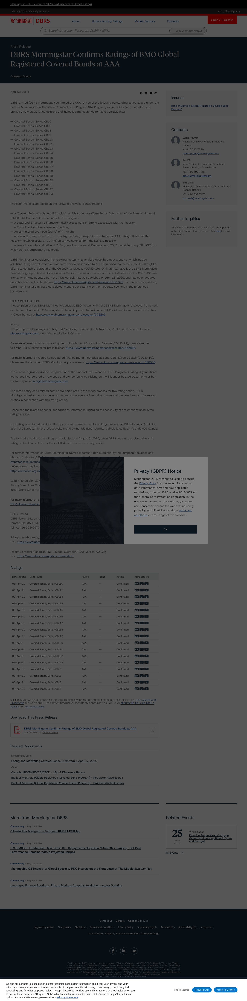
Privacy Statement (67, 997)
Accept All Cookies (226, 989)
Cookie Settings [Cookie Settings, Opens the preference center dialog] (181, 989)
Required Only (202, 989)
